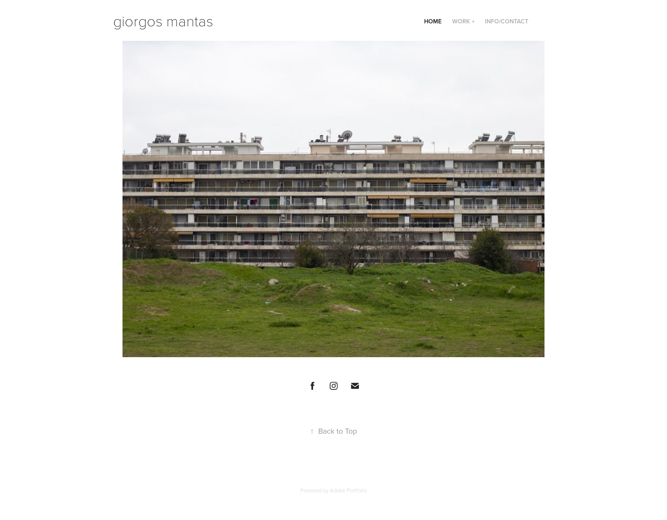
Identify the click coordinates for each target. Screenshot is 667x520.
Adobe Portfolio (348, 490)
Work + (463, 21)
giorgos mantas (163, 20)
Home (433, 21)
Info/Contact (506, 21)
